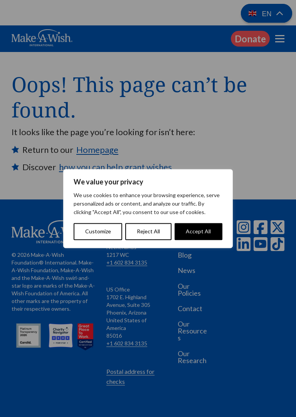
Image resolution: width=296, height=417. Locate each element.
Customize (98, 231)
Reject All (148, 231)
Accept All (198, 231)
